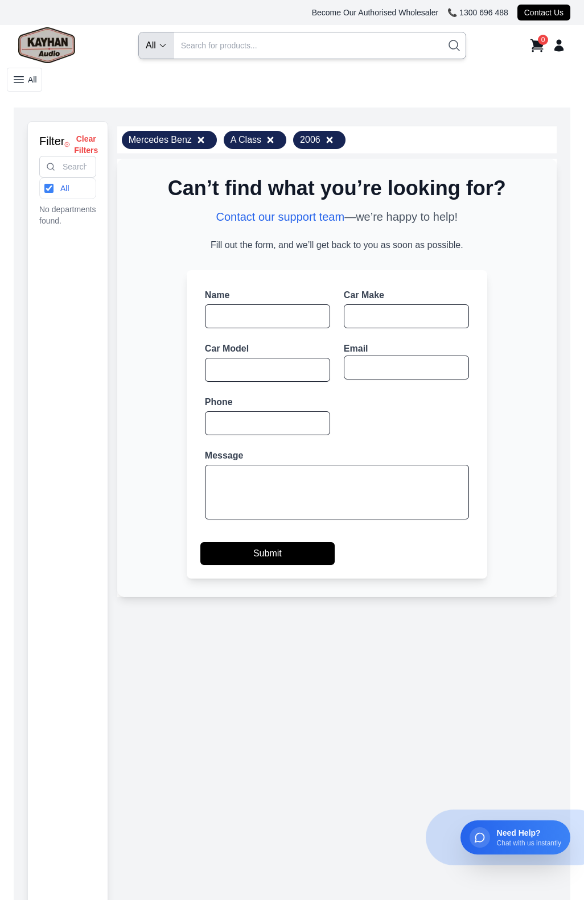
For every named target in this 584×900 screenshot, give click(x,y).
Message (224, 455)
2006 (317, 140)
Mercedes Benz (167, 140)
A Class (253, 140)
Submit (267, 553)
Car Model (227, 348)
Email (356, 348)
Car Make (364, 295)
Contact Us (544, 12)
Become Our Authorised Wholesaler (375, 12)
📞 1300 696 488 (477, 12)
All (24, 79)
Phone (219, 402)
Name (217, 295)
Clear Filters (81, 144)
